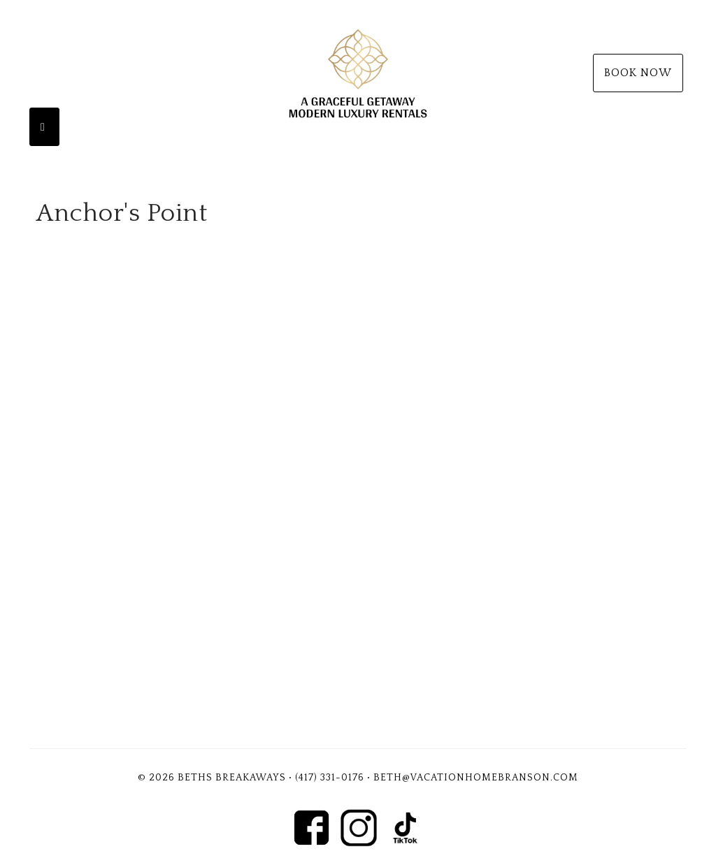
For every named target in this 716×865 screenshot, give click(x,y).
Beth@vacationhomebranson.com (475, 777)
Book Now (638, 72)
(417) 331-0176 (329, 777)
